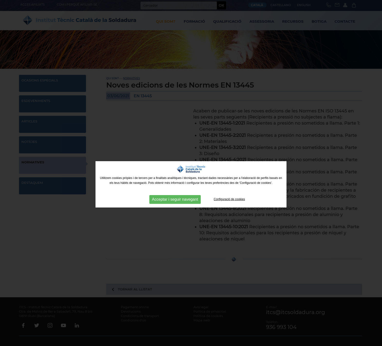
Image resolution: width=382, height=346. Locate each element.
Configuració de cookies (229, 199)
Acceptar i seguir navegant (175, 199)
